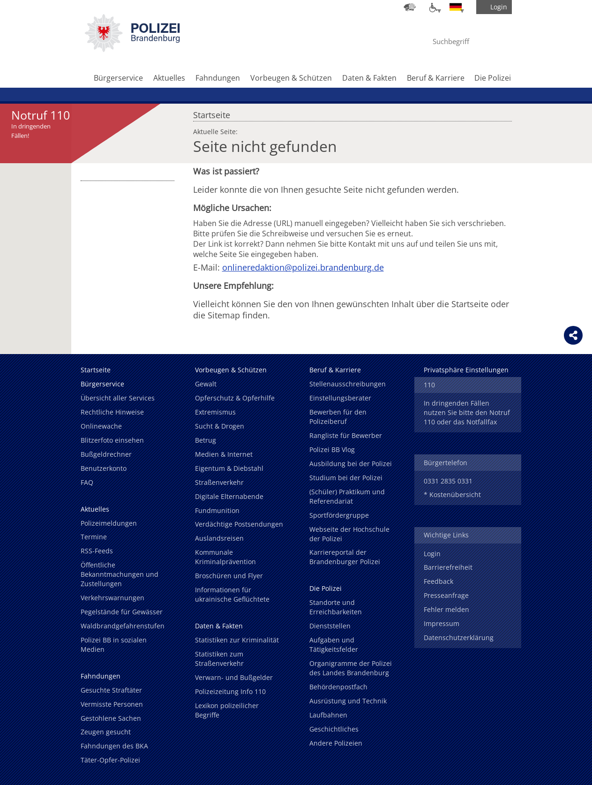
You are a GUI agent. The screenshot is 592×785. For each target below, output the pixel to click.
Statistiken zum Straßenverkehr (219, 658)
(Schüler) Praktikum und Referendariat (347, 496)
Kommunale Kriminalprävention (225, 557)
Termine (94, 536)
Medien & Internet (224, 454)
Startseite (211, 112)
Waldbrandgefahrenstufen (123, 625)
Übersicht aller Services (118, 397)
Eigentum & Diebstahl (229, 468)
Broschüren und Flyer (229, 575)
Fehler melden (446, 609)
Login (432, 553)
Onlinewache (101, 426)
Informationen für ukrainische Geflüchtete (232, 594)
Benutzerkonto (104, 468)
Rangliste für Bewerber (345, 435)
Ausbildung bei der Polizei (350, 463)
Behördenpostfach (338, 686)
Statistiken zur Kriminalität (237, 639)
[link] (132, 49)
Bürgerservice (118, 78)
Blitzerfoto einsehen (112, 440)
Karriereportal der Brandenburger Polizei (344, 557)
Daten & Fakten (369, 78)
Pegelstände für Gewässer (122, 611)
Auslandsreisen (219, 538)
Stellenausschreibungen (347, 383)
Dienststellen (330, 625)
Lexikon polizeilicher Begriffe (227, 710)
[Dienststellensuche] (410, 7)
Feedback (438, 581)
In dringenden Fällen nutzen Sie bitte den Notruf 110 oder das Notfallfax (467, 412)
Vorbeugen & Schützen (291, 78)
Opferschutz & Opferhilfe (235, 397)
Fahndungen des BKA (114, 745)
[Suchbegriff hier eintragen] (459, 41)
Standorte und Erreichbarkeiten (335, 607)
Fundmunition (217, 510)
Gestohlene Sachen (111, 718)
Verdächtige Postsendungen (239, 524)
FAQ (87, 482)
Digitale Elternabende (229, 496)
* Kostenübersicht (452, 494)
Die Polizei (492, 78)
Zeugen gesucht (106, 731)
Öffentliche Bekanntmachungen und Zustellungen (119, 574)
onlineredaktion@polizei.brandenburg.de (303, 267)
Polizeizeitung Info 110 (230, 691)
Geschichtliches (334, 729)
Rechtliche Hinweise (112, 412)
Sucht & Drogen (219, 426)
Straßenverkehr (219, 482)
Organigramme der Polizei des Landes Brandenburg (350, 668)
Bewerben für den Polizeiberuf (338, 417)
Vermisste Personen (112, 704)
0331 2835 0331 (448, 480)
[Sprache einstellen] (456, 7)
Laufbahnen (328, 714)
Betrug (205, 440)
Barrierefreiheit (448, 567)
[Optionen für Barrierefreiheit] (433, 7)
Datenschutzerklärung (459, 637)
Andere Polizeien (335, 743)
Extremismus (215, 412)
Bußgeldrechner (106, 454)
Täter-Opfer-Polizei (110, 759)
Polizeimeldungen (109, 523)
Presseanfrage (446, 595)
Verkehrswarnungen (112, 597)
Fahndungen (217, 78)
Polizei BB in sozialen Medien (114, 644)
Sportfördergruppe (339, 515)
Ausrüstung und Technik (348, 700)
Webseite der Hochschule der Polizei (349, 534)
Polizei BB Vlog (332, 449)
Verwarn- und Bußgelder (234, 677)
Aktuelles (169, 78)
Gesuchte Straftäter (111, 690)
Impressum (441, 623)
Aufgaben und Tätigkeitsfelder (333, 644)
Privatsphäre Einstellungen (466, 369)
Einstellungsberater (340, 397)
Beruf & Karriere (436, 78)
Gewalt (206, 383)
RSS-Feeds (97, 550)
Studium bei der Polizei (345, 477)
